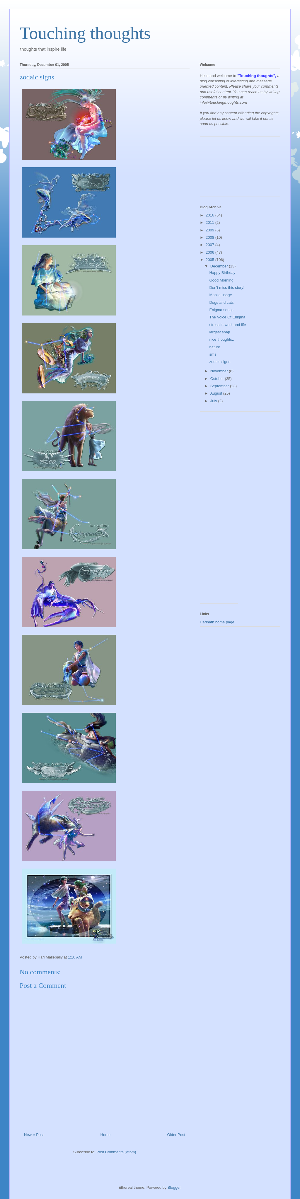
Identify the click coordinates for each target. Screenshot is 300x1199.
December (219, 266)
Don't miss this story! (226, 287)
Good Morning (221, 280)
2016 (210, 215)
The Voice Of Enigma (227, 317)
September (220, 386)
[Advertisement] (226, 169)
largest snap (219, 332)
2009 (210, 230)
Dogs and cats (221, 302)
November (219, 371)
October (217, 378)
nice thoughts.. (221, 339)
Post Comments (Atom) (116, 1152)
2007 (210, 245)
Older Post (176, 1135)
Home (105, 1135)
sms (212, 354)
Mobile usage (220, 295)
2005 (210, 259)
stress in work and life (227, 325)
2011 (210, 222)
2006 (210, 252)
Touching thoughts (85, 33)
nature (214, 347)
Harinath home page (217, 622)
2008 (210, 237)
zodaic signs (219, 361)
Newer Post (34, 1135)
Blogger (174, 1187)
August (216, 393)
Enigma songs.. (222, 310)
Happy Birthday (222, 272)
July (214, 401)
